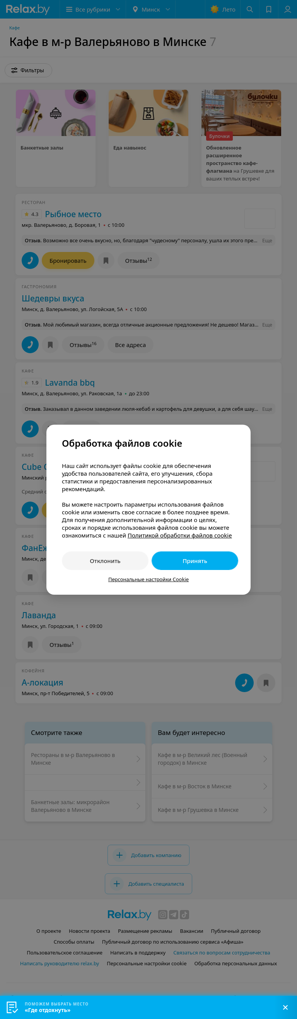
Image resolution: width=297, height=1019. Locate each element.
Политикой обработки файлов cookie (180, 535)
